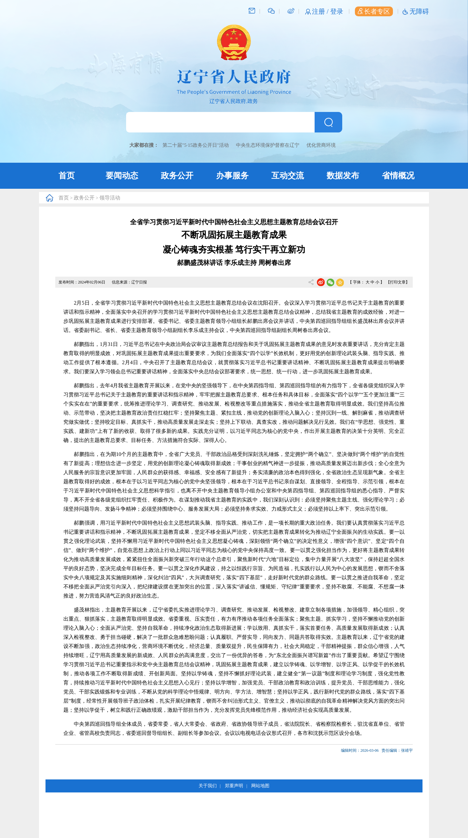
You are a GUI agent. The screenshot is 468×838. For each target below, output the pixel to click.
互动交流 (287, 175)
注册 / (321, 11)
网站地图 (260, 785)
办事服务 (232, 175)
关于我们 (208, 785)
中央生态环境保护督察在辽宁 (267, 145)
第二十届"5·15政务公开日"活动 (195, 145)
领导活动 (109, 197)
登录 (336, 11)
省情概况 (398, 175)
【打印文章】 (398, 282)
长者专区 (374, 11)
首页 (66, 175)
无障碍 (419, 11)
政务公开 (177, 175)
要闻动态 (122, 175)
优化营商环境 (321, 145)
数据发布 (343, 175)
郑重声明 (234, 785)
